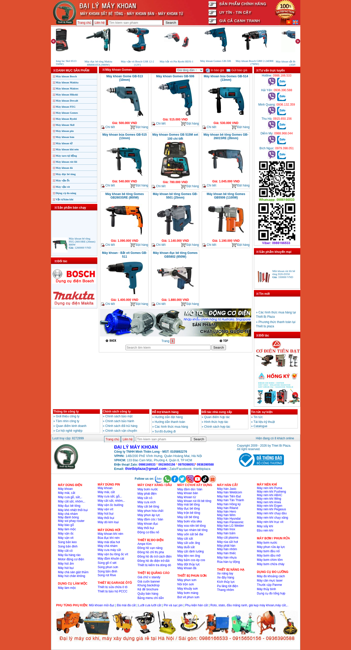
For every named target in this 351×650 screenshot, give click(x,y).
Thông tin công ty (66, 411)
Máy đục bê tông (66, 174)
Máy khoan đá (64, 167)
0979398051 (186, 464)
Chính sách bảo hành (119, 421)
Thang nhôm (225, 590)
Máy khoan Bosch (66, 76)
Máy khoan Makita (67, 82)
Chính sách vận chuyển (121, 430)
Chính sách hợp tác (217, 426)
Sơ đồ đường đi (165, 431)
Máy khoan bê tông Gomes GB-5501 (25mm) (175, 195)
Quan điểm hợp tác (217, 417)
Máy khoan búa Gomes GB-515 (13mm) (124, 136)
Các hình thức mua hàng (171, 426)
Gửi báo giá (236, 70)
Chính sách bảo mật (119, 416)
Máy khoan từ (64, 143)
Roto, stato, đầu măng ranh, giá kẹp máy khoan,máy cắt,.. (249, 605)
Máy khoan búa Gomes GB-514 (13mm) (226, 78)
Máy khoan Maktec (67, 88)
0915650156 (166, 464)
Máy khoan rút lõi (66, 161)
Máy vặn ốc (63, 180)
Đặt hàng (139, 127)
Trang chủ (84, 23)
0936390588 (205, 464)
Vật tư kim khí (64, 199)
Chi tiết (108, 127)
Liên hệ (100, 23)
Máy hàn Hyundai (229, 518)
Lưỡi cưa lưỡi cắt (149, 605)
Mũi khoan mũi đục (101, 605)
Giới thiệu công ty (67, 416)
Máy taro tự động (66, 155)
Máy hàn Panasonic (230, 522)
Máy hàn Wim (226, 515)
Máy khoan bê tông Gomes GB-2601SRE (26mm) (225, 136)
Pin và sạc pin (173, 605)
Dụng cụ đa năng (66, 193)
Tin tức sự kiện (262, 412)
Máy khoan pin (65, 130)
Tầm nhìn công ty (67, 421)
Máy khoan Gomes (67, 112)
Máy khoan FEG (66, 106)
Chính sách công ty (117, 411)
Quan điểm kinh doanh (71, 426)
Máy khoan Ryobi (66, 118)
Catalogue (261, 426)
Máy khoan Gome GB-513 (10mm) (124, 78)
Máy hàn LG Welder (230, 525)
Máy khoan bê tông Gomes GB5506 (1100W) (226, 195)
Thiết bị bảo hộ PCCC (112, 591)
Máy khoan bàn (65, 136)
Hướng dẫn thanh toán (170, 422)
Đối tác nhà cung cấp (217, 412)
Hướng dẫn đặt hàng (169, 417)
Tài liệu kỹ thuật (264, 422)
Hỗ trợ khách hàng (165, 412)
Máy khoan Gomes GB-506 (175, 76)
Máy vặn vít (63, 186)
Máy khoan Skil (65, 124)
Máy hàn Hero (226, 511)
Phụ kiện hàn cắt (196, 605)
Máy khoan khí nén (67, 149)
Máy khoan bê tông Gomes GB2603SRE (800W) (124, 195)
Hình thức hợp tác (216, 422)
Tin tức (258, 417)
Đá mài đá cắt (126, 605)
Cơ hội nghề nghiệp (69, 430)
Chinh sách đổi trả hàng (121, 426)
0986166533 (147, 464)
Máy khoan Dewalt (67, 100)
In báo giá (215, 70)
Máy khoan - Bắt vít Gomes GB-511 (124, 254)
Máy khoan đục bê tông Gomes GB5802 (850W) (175, 254)
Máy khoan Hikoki (67, 94)
